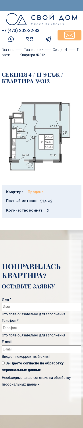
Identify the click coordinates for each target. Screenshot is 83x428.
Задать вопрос (69, 35)
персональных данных (21, 370)
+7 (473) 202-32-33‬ (20, 30)
